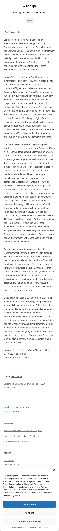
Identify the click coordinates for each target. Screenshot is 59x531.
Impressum (43, 528)
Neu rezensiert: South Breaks (17, 442)
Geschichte (16, 376)
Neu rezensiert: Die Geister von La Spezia (23, 430)
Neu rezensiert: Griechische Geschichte (22, 436)
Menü (29, 20)
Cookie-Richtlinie (18, 528)
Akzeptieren (29, 504)
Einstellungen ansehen (30, 521)
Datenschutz (32, 528)
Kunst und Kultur (11, 464)
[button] (54, 469)
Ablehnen (29, 513)
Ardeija (29, 6)
